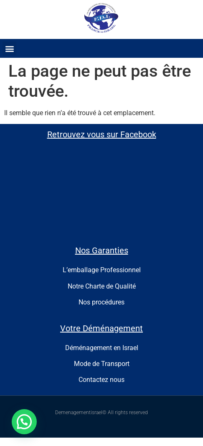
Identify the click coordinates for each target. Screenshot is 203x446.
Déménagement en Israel (101, 348)
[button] (9, 48)
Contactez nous (101, 380)
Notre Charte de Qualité (102, 286)
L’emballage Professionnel (102, 270)
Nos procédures (101, 302)
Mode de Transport (101, 364)
